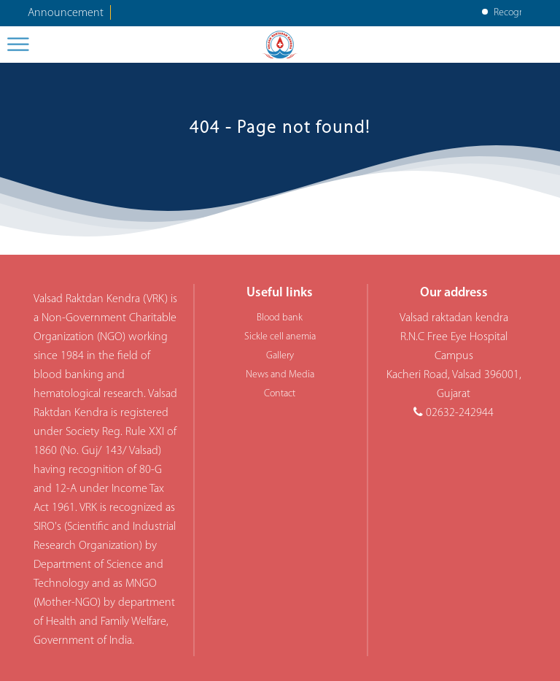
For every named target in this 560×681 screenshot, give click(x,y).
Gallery (280, 355)
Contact (279, 393)
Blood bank (280, 317)
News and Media (280, 374)
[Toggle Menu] (19, 44)
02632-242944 (460, 413)
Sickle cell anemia (280, 336)
